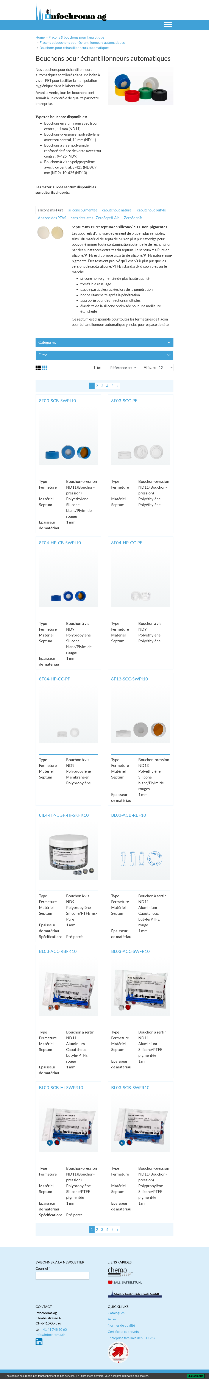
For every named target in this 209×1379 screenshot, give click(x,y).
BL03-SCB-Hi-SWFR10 (61, 1087)
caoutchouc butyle (151, 210)
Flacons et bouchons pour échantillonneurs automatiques (82, 42)
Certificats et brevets (123, 1331)
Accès (112, 1319)
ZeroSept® (133, 218)
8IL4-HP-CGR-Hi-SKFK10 (64, 815)
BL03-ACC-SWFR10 (130, 951)
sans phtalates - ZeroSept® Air (95, 218)
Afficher (150, 367)
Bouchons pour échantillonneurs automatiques (74, 47)
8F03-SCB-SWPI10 (57, 400)
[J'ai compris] (196, 1376)
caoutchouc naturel (117, 210)
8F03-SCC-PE (124, 400)
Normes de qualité (121, 1325)
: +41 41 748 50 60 (53, 1329)
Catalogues (116, 1313)
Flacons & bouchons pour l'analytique (76, 37)
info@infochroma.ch (50, 1334)
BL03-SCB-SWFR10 (130, 1087)
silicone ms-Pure (51, 210)
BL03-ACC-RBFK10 (58, 951)
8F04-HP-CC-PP (54, 678)
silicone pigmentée (82, 210)
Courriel (42, 1268)
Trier (97, 367)
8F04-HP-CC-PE (126, 542)
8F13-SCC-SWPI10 (129, 678)
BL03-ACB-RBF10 (128, 815)
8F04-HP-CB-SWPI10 (60, 542)
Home (40, 37)
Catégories (104, 342)
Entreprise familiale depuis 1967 (131, 1338)
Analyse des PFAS (52, 218)
